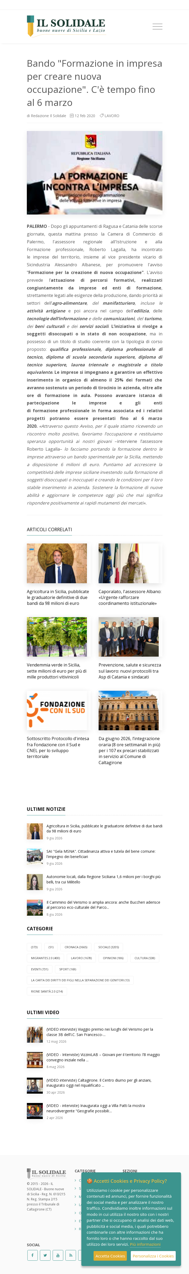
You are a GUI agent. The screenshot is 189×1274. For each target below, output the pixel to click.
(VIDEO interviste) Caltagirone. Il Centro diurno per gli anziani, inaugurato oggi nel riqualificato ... (99, 1083)
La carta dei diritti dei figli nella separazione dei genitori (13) (80, 980)
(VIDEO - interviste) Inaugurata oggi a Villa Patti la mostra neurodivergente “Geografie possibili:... (96, 1108)
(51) (51, 947)
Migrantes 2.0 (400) (45, 958)
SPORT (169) (67, 969)
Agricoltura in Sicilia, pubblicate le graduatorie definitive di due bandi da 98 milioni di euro (58, 597)
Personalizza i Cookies (153, 1256)
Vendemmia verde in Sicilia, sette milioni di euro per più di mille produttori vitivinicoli (56, 671)
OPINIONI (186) (113, 958)
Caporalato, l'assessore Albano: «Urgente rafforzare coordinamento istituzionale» (130, 597)
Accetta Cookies (110, 1256)
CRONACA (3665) (76, 947)
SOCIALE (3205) (108, 947)
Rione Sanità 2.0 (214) (47, 991)
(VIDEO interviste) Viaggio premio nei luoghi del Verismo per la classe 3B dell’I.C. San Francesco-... (100, 1032)
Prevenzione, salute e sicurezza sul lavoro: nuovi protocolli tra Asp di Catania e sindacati (130, 671)
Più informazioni (145, 1244)
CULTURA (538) (145, 958)
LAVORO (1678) (81, 958)
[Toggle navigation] (157, 26)
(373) (34, 947)
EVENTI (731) (39, 969)
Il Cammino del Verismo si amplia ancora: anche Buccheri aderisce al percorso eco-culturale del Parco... (103, 905)
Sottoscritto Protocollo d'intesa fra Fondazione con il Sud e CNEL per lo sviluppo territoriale (58, 747)
